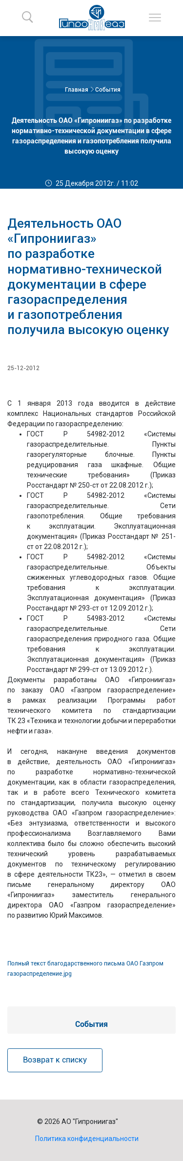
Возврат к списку (55, 1059)
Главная (76, 89)
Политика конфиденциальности (87, 1138)
